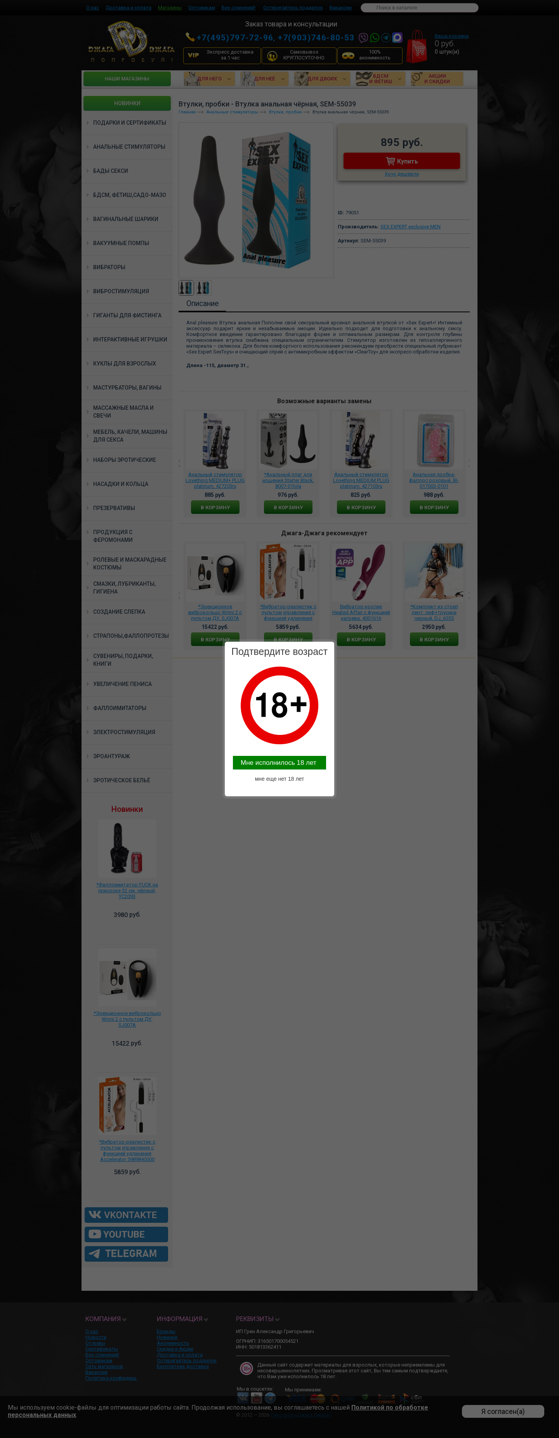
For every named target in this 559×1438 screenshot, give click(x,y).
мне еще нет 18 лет (279, 779)
